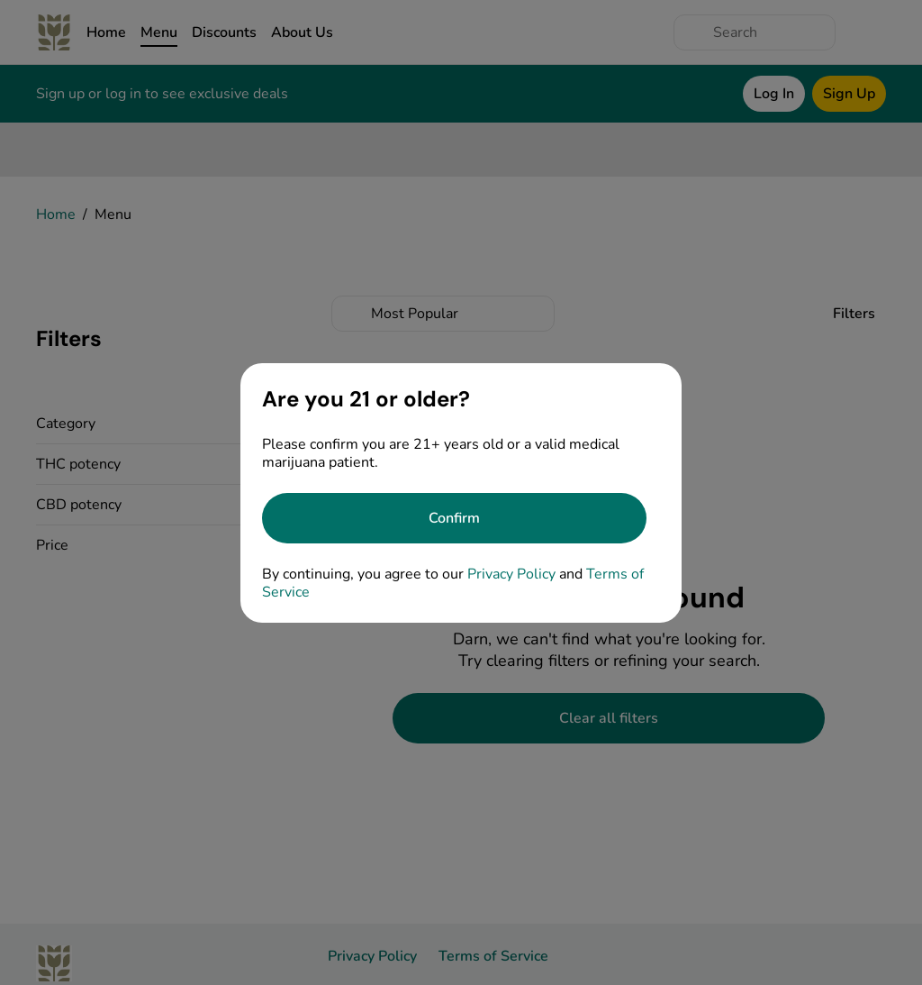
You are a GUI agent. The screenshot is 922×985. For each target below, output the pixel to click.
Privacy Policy (511, 574)
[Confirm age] (454, 518)
